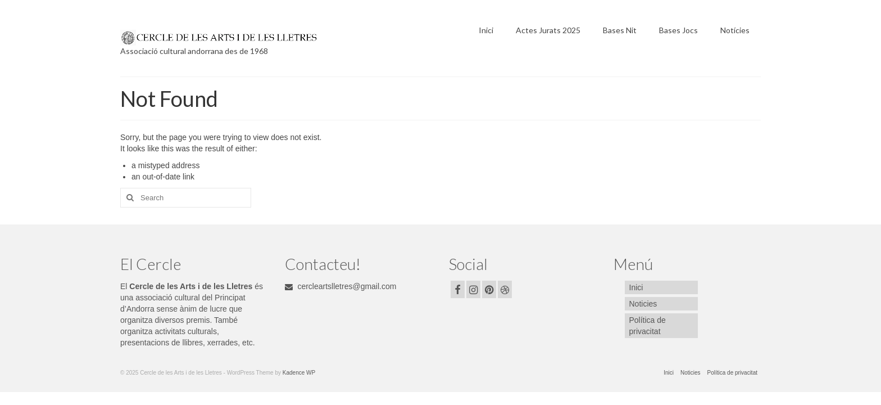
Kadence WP (299, 373)
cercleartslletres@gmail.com (341, 286)
